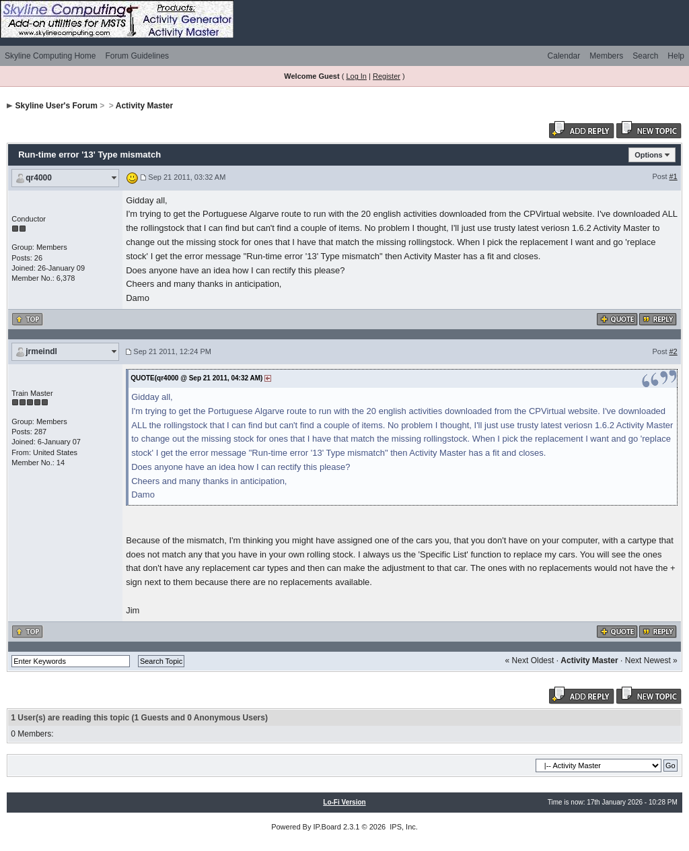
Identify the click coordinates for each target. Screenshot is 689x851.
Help (675, 56)
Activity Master (144, 105)
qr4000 (39, 177)
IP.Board (327, 827)
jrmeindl (41, 351)
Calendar (564, 56)
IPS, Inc (403, 827)
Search (645, 56)
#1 (673, 176)
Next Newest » (651, 660)
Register (386, 76)
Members (606, 56)
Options (648, 155)
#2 (673, 351)
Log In (356, 76)
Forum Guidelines (137, 56)
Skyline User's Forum (56, 105)
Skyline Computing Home (50, 56)
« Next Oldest (529, 660)
